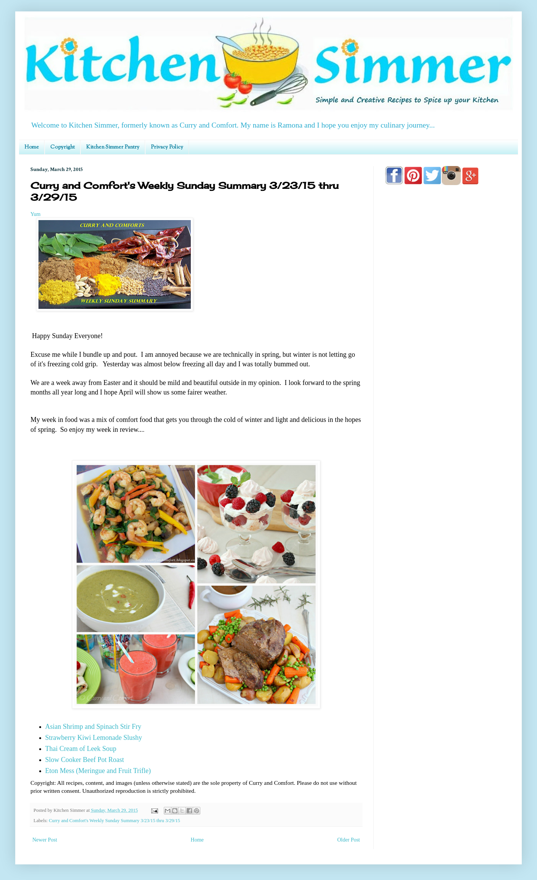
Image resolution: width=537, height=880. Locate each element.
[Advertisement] (446, 408)
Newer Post (44, 840)
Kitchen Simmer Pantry (112, 147)
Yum (35, 214)
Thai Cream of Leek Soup (81, 748)
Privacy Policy (167, 147)
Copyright (62, 147)
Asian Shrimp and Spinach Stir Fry (93, 726)
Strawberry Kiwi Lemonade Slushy (93, 737)
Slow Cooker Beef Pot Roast (84, 759)
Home (31, 147)
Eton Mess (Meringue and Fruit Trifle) (98, 771)
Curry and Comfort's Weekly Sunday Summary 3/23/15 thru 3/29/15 (114, 820)
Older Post (348, 840)
